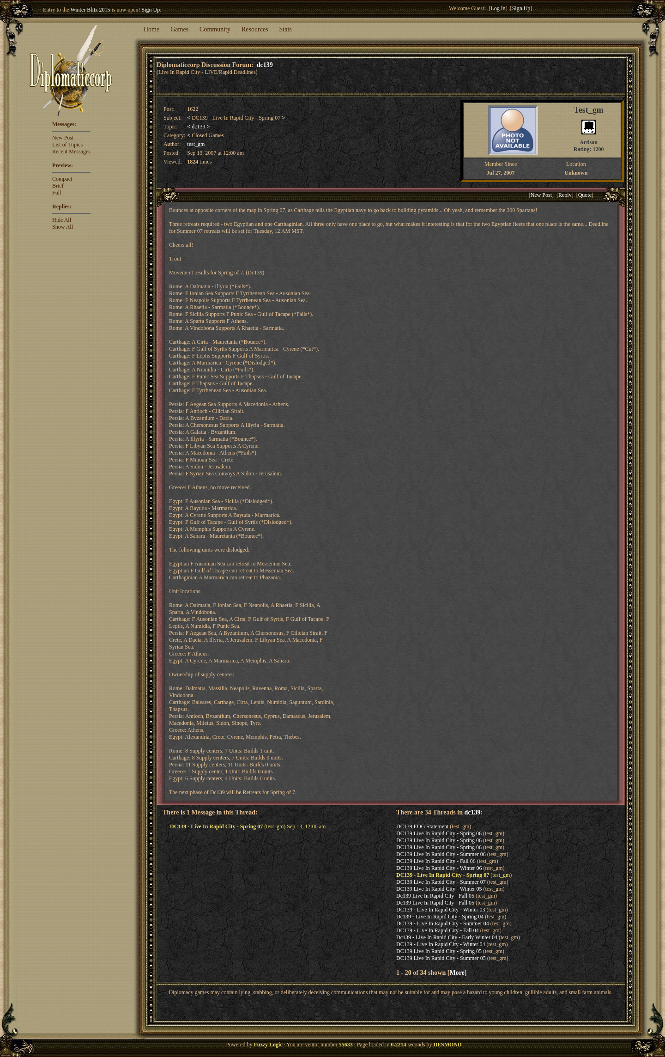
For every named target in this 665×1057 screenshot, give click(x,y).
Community (215, 29)
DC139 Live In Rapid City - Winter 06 (439, 868)
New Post (62, 137)
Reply (565, 195)
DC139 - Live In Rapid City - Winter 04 (440, 944)
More (456, 972)
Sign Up (151, 9)
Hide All (61, 220)
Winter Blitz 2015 (90, 9)
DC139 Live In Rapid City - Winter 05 (439, 889)
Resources (255, 29)
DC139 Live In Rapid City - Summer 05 (441, 958)
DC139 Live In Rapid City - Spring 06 (439, 833)
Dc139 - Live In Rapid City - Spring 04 (440, 916)
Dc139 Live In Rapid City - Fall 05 (435, 896)
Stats (285, 29)
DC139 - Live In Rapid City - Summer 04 (442, 923)
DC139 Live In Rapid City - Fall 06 (436, 861)
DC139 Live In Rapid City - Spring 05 (439, 951)
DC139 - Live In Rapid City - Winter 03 (440, 909)
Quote (585, 195)
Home (151, 29)
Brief (58, 185)
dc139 (265, 64)
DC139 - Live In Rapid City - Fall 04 (437, 930)
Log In (497, 8)
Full (56, 192)
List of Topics (67, 144)
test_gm (196, 144)
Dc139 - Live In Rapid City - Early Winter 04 (446, 937)
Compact (62, 179)
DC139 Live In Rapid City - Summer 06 (441, 854)
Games (179, 29)
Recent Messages (71, 151)
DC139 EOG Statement (422, 826)
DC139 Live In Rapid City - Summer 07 (441, 882)
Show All (62, 227)
